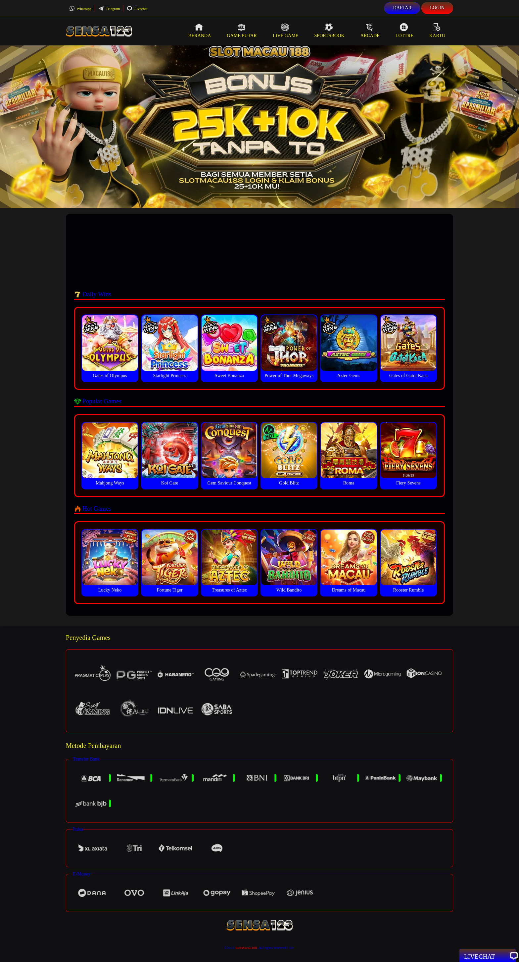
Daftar (402, 7)
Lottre (404, 30)
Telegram (109, 9)
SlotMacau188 (246, 948)
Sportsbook (329, 30)
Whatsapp (80, 9)
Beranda (199, 30)
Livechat (137, 9)
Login (437, 7)
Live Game (286, 30)
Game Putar (242, 30)
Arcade (370, 30)
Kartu (437, 30)
